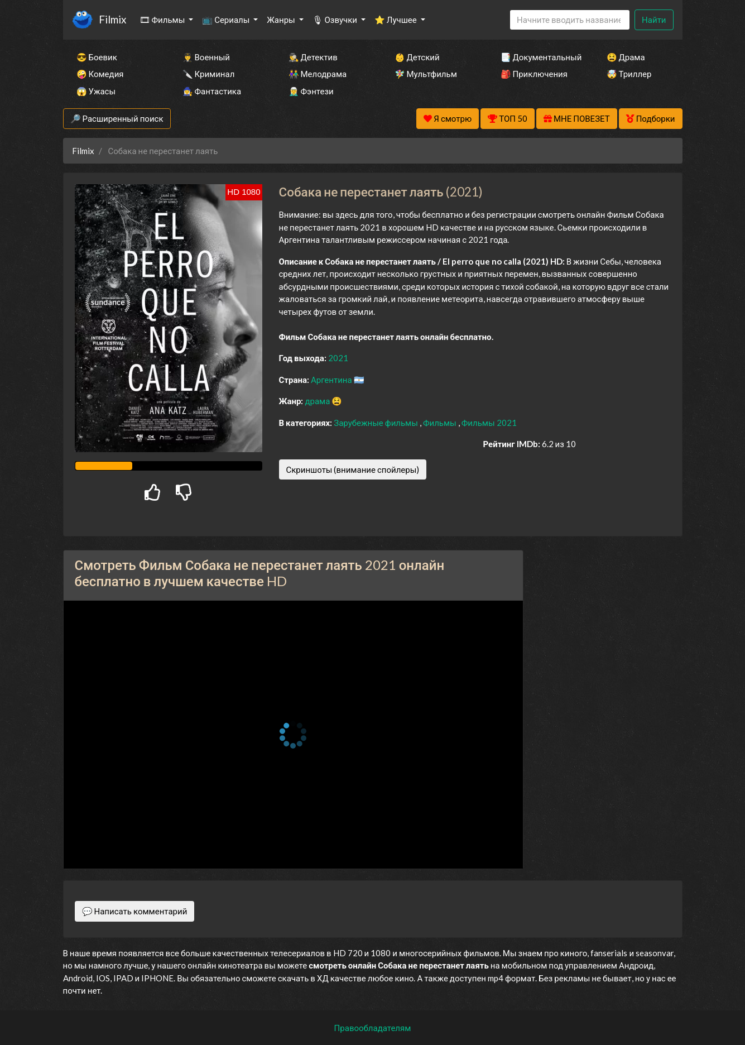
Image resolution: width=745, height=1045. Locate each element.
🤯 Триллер (629, 74)
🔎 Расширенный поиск (117, 118)
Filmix (112, 19)
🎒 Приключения (534, 74)
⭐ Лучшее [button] (396, 20)
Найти (654, 20)
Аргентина (332, 380)
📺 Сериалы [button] (226, 20)
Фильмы (440, 423)
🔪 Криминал (208, 74)
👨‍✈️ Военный (206, 57)
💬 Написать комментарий (135, 911)
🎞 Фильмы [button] (163, 20)
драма (318, 401)
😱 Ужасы (96, 91)
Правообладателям (372, 1028)
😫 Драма (626, 57)
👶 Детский (417, 57)
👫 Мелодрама (318, 74)
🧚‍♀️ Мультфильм (426, 74)
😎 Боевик (96, 57)
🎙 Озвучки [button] (336, 20)
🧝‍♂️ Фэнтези (311, 91)
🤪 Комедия (100, 74)
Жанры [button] (282, 20)
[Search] (570, 19)
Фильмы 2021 (489, 423)
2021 (338, 358)
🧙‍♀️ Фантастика (212, 91)
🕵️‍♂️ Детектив (313, 57)
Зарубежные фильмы (377, 423)
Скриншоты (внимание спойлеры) (353, 469)
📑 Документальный (538, 57)
